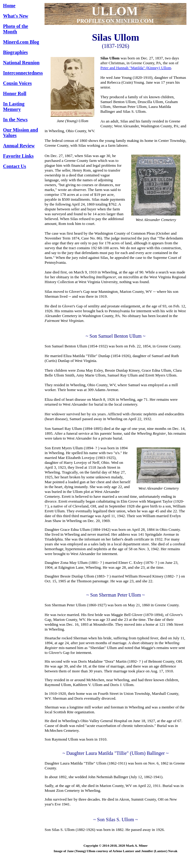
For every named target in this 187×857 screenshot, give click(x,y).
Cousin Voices (17, 83)
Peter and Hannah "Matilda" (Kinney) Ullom (135, 67)
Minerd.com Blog (21, 42)
